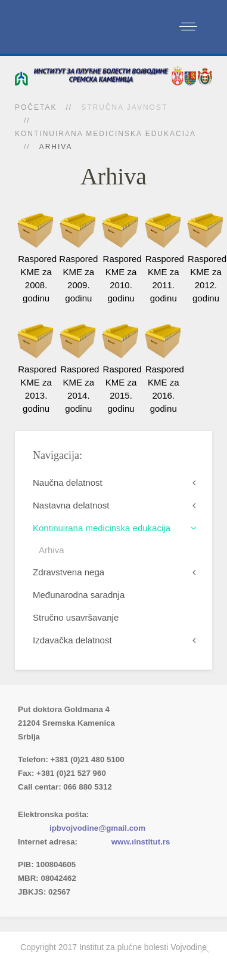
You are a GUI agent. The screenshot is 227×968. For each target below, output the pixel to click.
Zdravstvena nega (68, 572)
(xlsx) (143, 800)
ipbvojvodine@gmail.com (97, 828)
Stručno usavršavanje (76, 617)
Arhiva (51, 550)
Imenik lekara (74, 800)
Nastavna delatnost (71, 505)
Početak (36, 107)
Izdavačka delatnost (72, 640)
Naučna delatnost (67, 482)
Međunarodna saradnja (79, 595)
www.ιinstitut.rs (140, 841)
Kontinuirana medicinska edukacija (105, 134)
